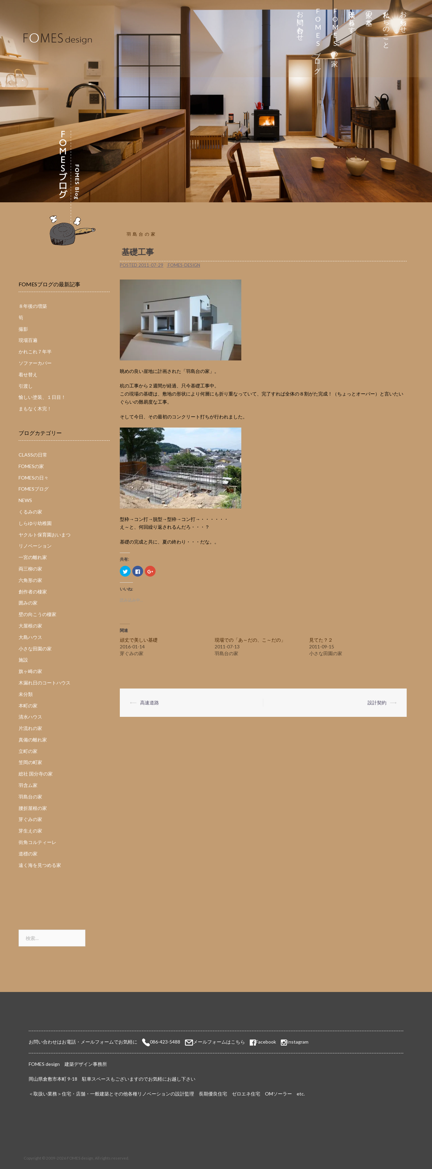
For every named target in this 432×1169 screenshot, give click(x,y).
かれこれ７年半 (35, 351)
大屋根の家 (30, 626)
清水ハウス (30, 717)
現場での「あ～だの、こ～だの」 (250, 640)
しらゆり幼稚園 (35, 523)
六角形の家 (30, 580)
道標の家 (28, 853)
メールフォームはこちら (219, 1042)
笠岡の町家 (30, 762)
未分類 (26, 694)
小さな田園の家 (35, 648)
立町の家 (28, 751)
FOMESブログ (318, 38)
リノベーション (35, 546)
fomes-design (184, 265)
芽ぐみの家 (30, 819)
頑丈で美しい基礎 (139, 640)
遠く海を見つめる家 (40, 865)
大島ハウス (30, 637)
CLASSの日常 (33, 455)
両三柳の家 (30, 569)
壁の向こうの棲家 (37, 614)
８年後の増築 (33, 306)
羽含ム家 (28, 785)
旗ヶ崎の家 (30, 671)
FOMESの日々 (34, 477)
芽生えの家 (30, 831)
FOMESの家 (335, 31)
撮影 (23, 329)
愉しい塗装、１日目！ (42, 397)
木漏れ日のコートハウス (45, 682)
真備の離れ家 (33, 739)
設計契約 (377, 702)
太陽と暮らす (352, 18)
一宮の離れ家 (33, 557)
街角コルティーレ (37, 842)
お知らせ (404, 18)
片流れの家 (30, 728)
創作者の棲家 (33, 591)
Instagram (297, 1042)
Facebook (263, 1042)
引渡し (26, 386)
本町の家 (28, 705)
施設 (23, 660)
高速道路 (149, 702)
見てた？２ (321, 640)
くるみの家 (30, 512)
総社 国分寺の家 (36, 774)
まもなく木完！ (35, 408)
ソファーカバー (35, 363)
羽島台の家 (142, 234)
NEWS (25, 500)
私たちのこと (386, 26)
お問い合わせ (300, 22)
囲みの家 (28, 603)
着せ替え (28, 374)
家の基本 (369, 10)
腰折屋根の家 (33, 808)
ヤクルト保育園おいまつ (45, 534)
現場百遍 (28, 340)
